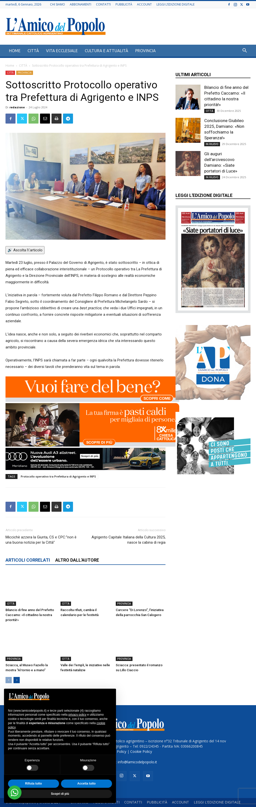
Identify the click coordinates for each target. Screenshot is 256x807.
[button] (244, 51)
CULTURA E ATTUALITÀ (106, 50)
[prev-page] (9, 680)
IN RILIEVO (212, 144)
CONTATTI (103, 4)
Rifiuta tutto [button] (33, 783)
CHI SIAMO (57, 4)
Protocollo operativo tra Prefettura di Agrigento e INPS (58, 476)
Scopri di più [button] (60, 794)
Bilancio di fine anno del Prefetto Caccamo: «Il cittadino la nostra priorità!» (30, 615)
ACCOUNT (144, 4)
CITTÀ (33, 50)
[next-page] (17, 680)
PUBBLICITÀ (124, 4)
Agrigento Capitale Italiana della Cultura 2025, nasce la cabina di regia (129, 540)
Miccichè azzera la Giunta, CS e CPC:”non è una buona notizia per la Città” (41, 540)
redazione (17, 107)
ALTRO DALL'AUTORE (77, 560)
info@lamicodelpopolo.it (137, 762)
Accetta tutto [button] (86, 783)
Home (10, 65)
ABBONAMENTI (80, 4)
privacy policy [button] (77, 714)
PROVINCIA (145, 50)
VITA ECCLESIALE (62, 50)
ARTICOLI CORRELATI (28, 560)
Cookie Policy (141, 751)
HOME (14, 50)
